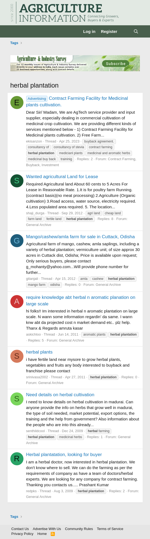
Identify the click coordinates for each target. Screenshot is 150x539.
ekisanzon (34, 141)
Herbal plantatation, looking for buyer (64, 454)
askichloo (33, 334)
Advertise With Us (47, 529)
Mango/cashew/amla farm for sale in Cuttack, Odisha (80, 236)
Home (42, 534)
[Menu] (15, 31)
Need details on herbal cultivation (60, 394)
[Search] (136, 31)
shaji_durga (35, 213)
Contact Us (20, 529)
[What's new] (125, 31)
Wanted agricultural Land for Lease (62, 176)
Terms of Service (110, 529)
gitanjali (32, 279)
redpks (31, 491)
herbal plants (39, 352)
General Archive (39, 225)
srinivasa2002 (37, 377)
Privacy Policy (22, 534)
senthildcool (35, 431)
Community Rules (79, 529)
